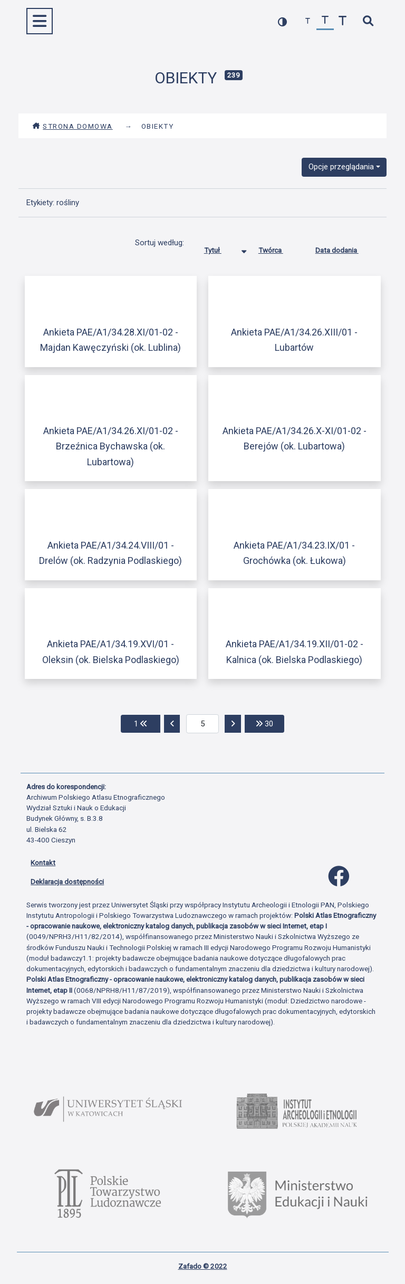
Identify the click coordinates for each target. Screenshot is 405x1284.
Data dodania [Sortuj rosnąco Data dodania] (344, 248)
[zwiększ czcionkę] (342, 21)
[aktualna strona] (202, 723)
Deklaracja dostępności (67, 881)
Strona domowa (72, 126)
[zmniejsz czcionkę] (307, 21)
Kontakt (43, 862)
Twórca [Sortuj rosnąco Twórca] (278, 248)
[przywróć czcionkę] (325, 21)
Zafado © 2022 (202, 1266)
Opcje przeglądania (341, 166)
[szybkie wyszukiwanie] (368, 21)
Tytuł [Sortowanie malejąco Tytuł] (220, 248)
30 (270, 723)
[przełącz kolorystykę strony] (282, 21)
